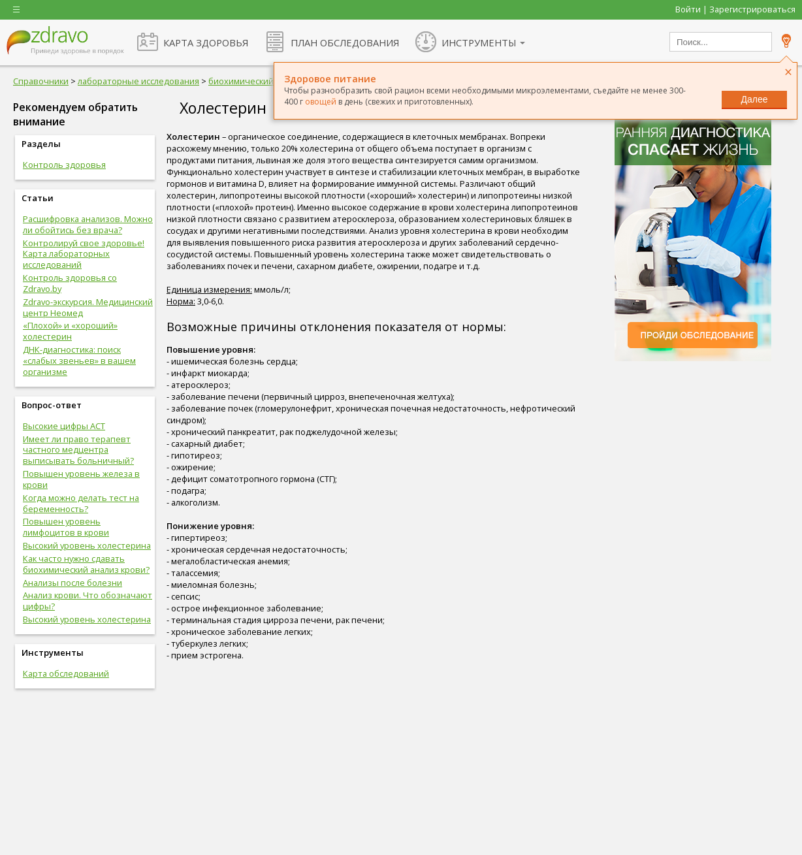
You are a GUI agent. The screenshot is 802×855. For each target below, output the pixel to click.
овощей (320, 101)
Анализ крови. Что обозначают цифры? (87, 600)
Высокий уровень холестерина (87, 545)
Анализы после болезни (72, 583)
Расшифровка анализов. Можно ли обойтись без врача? (88, 224)
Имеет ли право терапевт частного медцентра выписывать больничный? (78, 450)
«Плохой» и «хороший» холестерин (70, 330)
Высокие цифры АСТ (64, 426)
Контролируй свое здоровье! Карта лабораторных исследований (83, 254)
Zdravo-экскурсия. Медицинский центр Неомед (88, 307)
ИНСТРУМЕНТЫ (479, 42)
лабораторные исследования (138, 81)
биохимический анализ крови (269, 81)
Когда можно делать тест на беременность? (81, 503)
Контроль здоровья (64, 164)
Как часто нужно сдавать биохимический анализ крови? (86, 564)
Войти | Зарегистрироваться (735, 9)
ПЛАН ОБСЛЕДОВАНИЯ (345, 42)
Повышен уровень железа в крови (81, 479)
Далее (754, 99)
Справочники (41, 81)
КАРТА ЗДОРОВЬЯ (205, 42)
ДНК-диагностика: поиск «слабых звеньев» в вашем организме (79, 361)
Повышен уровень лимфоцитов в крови (66, 526)
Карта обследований (66, 673)
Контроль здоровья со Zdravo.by (70, 283)
